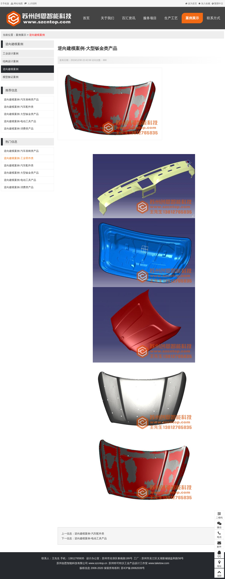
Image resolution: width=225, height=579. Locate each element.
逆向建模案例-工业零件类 (18, 158)
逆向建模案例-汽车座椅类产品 (21, 99)
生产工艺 (171, 18)
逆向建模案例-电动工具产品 (20, 121)
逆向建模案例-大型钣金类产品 (21, 114)
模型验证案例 (10, 76)
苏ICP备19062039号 (133, 568)
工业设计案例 (10, 53)
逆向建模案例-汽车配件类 (18, 106)
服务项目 (150, 18)
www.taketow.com (158, 563)
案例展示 (192, 18)
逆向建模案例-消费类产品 (18, 128)
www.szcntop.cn (98, 563)
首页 (86, 18)
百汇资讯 (128, 18)
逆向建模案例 (37, 34)
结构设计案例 (10, 61)
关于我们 (107, 18)
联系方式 (213, 18)
